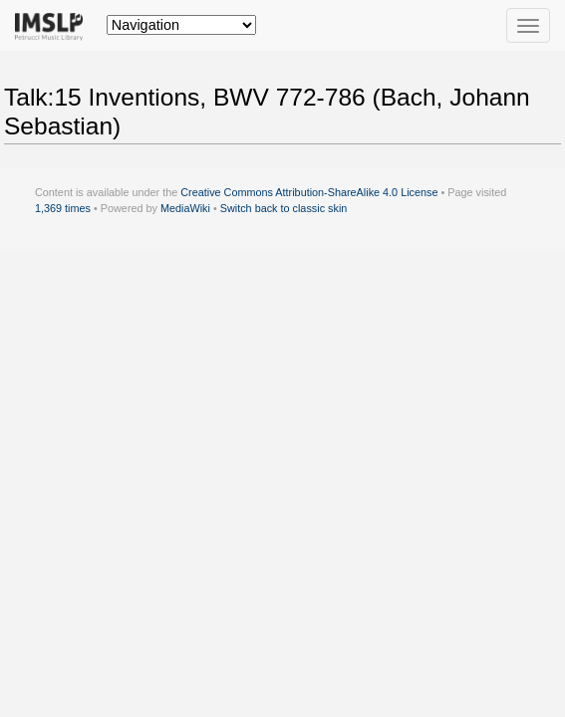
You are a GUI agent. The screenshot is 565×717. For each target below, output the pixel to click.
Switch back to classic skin (284, 208)
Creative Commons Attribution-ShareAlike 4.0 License (308, 192)
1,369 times (63, 208)
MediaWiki (185, 208)
